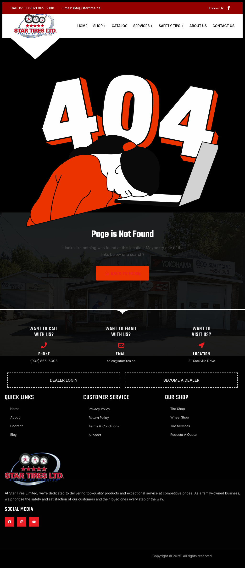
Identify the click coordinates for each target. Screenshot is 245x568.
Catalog (120, 26)
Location (201, 354)
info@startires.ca (86, 8)
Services (141, 26)
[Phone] (44, 345)
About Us (198, 26)
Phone (44, 354)
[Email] (121, 345)
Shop (98, 26)
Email (121, 354)
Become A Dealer (181, 380)
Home (82, 26)
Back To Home (122, 273)
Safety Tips (169, 26)
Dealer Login (64, 380)
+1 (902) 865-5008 (39, 8)
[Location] (202, 345)
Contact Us (223, 26)
